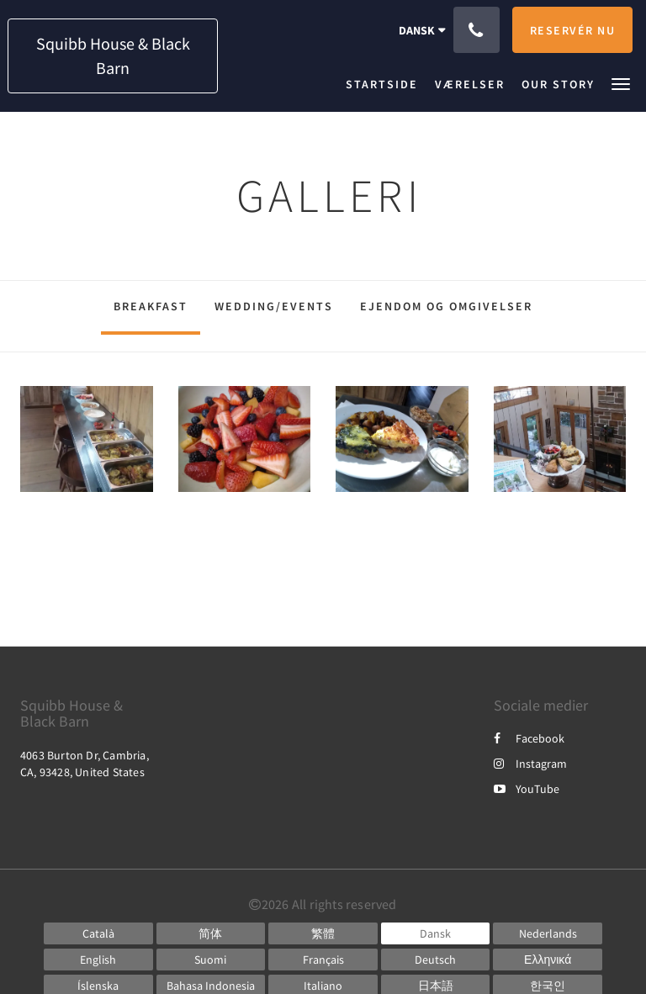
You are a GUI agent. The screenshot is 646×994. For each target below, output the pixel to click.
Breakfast (151, 306)
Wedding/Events (273, 306)
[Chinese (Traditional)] (323, 933)
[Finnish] (211, 959)
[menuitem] (386, 84)
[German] (435, 959)
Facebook (529, 738)
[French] (323, 959)
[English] (98, 959)
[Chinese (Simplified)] (211, 933)
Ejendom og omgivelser (446, 306)
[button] (620, 82)
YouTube (526, 788)
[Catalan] (98, 933)
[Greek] (547, 959)
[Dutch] (547, 933)
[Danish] (435, 933)
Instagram (530, 763)
